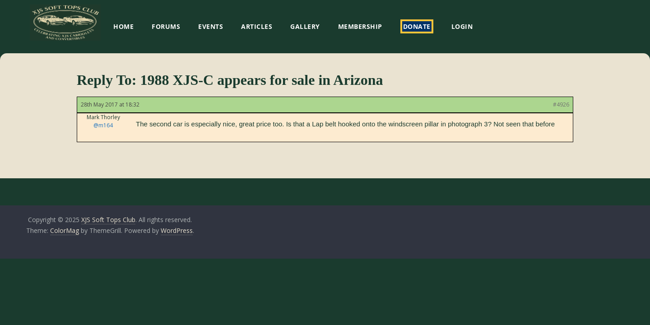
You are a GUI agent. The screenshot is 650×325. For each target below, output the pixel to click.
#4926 (561, 104)
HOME (123, 26)
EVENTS (210, 26)
